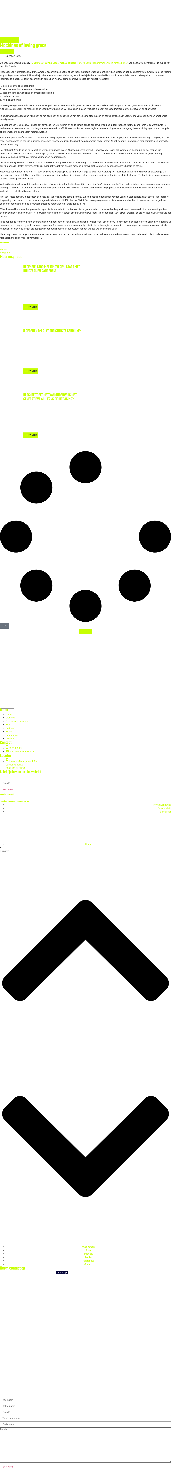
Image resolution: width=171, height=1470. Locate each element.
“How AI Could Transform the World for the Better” (79, 63)
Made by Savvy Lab (7, 794)
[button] (4, 626)
